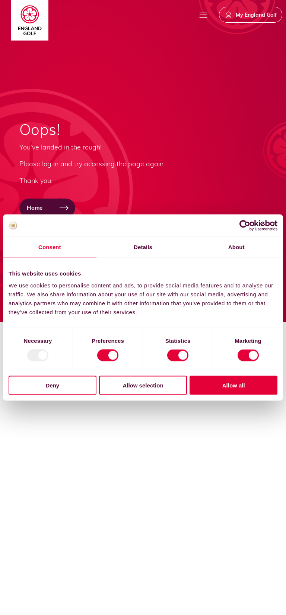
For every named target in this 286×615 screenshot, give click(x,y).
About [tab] (236, 247)
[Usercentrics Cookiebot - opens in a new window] (244, 225)
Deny (52, 385)
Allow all (233, 385)
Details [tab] (143, 247)
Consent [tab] (49, 247)
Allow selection (143, 385)
